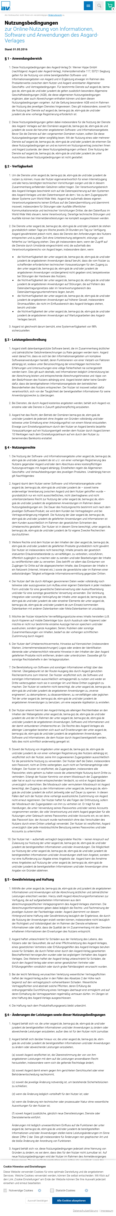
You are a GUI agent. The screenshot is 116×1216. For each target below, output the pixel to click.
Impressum (106, 1210)
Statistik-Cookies (62, 1190)
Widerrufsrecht (55, 15)
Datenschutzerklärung (85, 1210)
